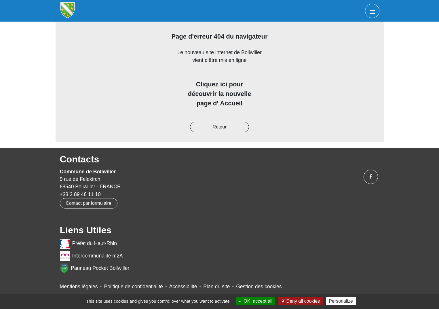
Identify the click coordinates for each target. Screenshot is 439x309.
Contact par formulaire (88, 203)
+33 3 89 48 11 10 (80, 194)
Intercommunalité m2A (91, 256)
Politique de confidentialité (133, 286)
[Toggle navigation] (372, 11)
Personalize (341, 301)
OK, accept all (255, 301)
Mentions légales (79, 286)
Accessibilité (183, 286)
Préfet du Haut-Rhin (88, 244)
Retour (219, 126)
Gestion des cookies (259, 286)
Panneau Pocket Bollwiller (95, 268)
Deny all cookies (300, 301)
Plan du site (216, 286)
